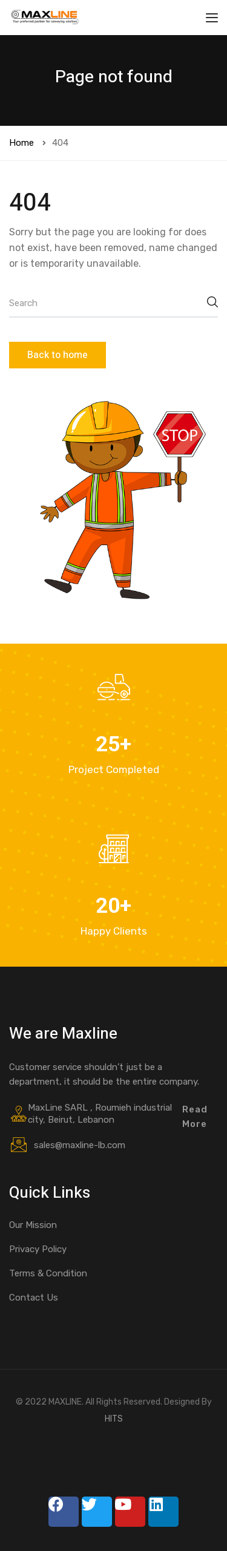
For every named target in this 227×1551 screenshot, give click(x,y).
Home (21, 142)
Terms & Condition (48, 1273)
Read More (195, 1116)
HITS (114, 1419)
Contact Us (33, 1297)
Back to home (57, 355)
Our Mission (33, 1225)
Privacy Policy (38, 1249)
